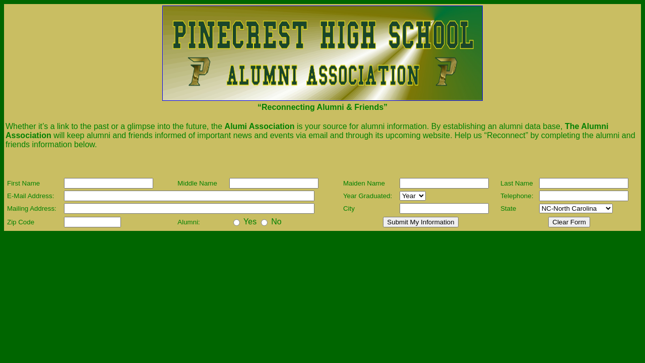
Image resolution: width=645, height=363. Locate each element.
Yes (249, 221)
